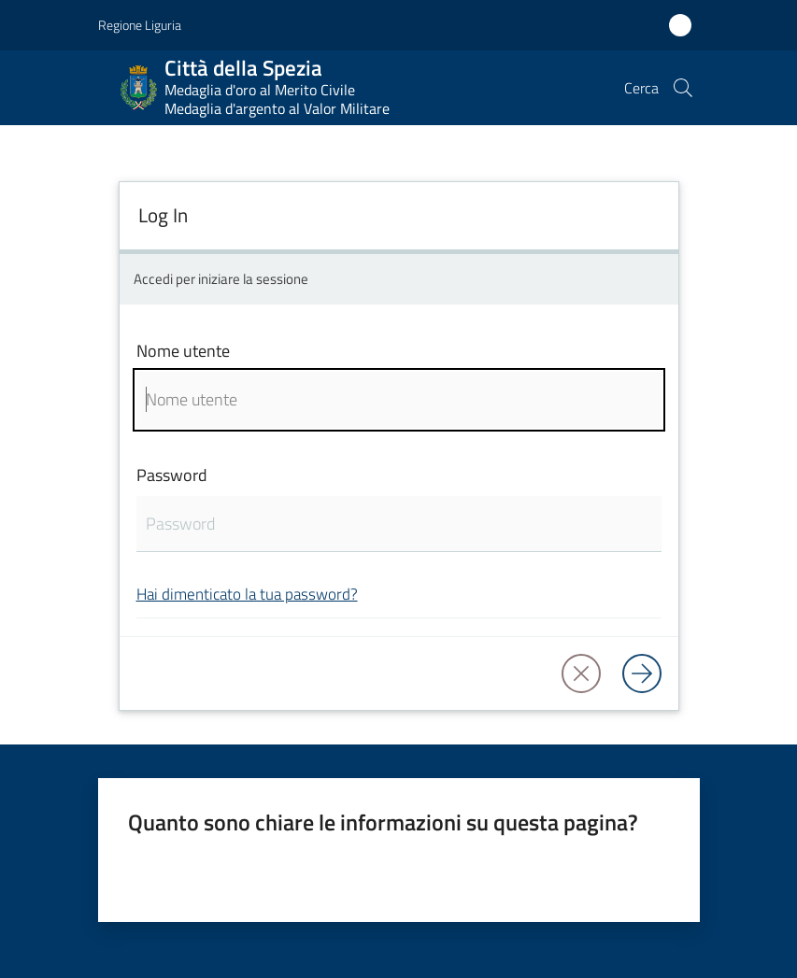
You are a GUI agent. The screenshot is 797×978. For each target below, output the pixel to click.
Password (171, 475)
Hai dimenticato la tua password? (247, 593)
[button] (683, 88)
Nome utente (183, 350)
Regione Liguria (139, 25)
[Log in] (642, 673)
